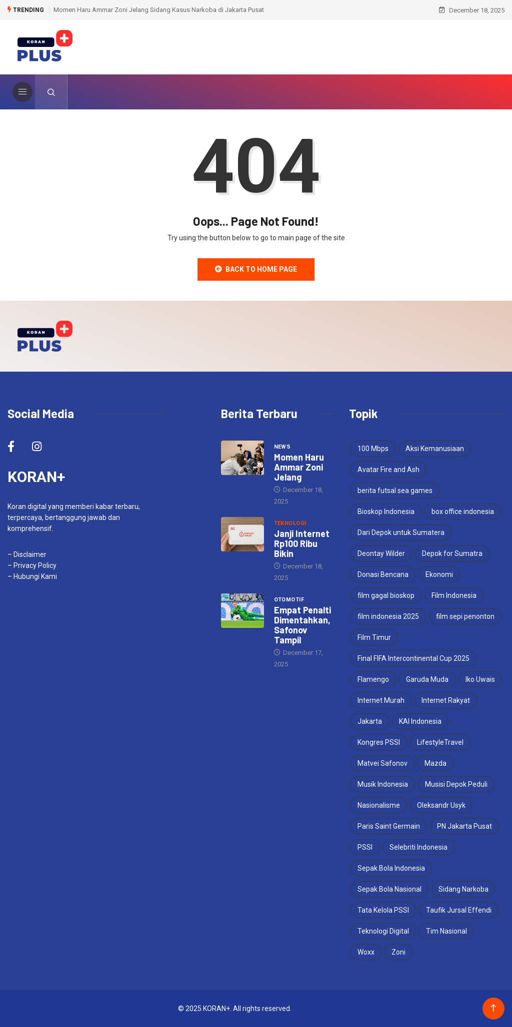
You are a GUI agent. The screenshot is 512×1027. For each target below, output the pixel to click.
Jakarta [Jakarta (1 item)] (370, 721)
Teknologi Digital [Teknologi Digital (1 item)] (383, 931)
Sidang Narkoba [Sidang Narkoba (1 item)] (463, 889)
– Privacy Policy (32, 565)
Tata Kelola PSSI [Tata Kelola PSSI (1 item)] (383, 910)
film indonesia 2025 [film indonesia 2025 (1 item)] (388, 616)
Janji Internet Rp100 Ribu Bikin (302, 543)
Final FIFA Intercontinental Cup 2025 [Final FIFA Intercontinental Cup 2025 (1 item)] (414, 658)
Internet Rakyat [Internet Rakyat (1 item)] (446, 700)
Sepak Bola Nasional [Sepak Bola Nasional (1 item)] (390, 889)
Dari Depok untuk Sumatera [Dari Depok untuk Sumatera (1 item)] (401, 532)
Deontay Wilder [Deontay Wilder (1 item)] (381, 553)
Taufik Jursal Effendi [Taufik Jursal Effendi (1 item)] (459, 910)
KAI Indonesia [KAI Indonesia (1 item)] (420, 721)
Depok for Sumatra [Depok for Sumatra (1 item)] (452, 553)
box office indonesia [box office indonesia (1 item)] (463, 511)
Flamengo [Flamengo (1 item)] (373, 679)
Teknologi (290, 523)
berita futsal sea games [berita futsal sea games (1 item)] (395, 491)
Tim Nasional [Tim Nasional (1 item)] (446, 931)
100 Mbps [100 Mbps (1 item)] (373, 449)
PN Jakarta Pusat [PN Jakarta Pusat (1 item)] (464, 826)
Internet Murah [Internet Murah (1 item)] (381, 700)
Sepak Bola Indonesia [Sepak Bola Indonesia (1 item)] (391, 868)
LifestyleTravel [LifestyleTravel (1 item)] (440, 742)
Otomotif (289, 599)
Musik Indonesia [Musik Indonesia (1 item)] (383, 784)
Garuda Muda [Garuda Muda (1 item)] (427, 679)
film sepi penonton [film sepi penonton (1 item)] (465, 616)
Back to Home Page (256, 269)
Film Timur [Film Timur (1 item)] (374, 637)
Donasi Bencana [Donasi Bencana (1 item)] (383, 574)
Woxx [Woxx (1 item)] (366, 952)
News (282, 447)
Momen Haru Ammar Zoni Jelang (299, 467)
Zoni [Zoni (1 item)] (399, 952)
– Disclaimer (27, 554)
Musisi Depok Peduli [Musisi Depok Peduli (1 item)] (456, 784)
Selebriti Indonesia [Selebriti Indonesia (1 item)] (419, 847)
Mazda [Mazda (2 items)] (435, 763)
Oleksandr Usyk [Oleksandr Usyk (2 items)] (441, 805)
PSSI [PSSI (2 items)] (365, 847)
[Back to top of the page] (493, 1008)
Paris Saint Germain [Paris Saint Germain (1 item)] (389, 826)
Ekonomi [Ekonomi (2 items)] (439, 574)
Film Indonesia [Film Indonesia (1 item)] (454, 595)
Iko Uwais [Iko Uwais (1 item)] (480, 679)
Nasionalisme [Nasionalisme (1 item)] (379, 805)
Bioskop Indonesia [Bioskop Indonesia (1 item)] (386, 511)
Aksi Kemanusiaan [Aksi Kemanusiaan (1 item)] (435, 449)
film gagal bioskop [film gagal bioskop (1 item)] (386, 595)
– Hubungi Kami (32, 576)
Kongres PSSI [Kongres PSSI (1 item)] (379, 742)
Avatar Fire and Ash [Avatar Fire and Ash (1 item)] (389, 470)
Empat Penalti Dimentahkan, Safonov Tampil (302, 624)
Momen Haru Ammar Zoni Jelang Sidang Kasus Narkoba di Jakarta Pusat (159, 9)
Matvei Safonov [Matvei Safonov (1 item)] (383, 763)
